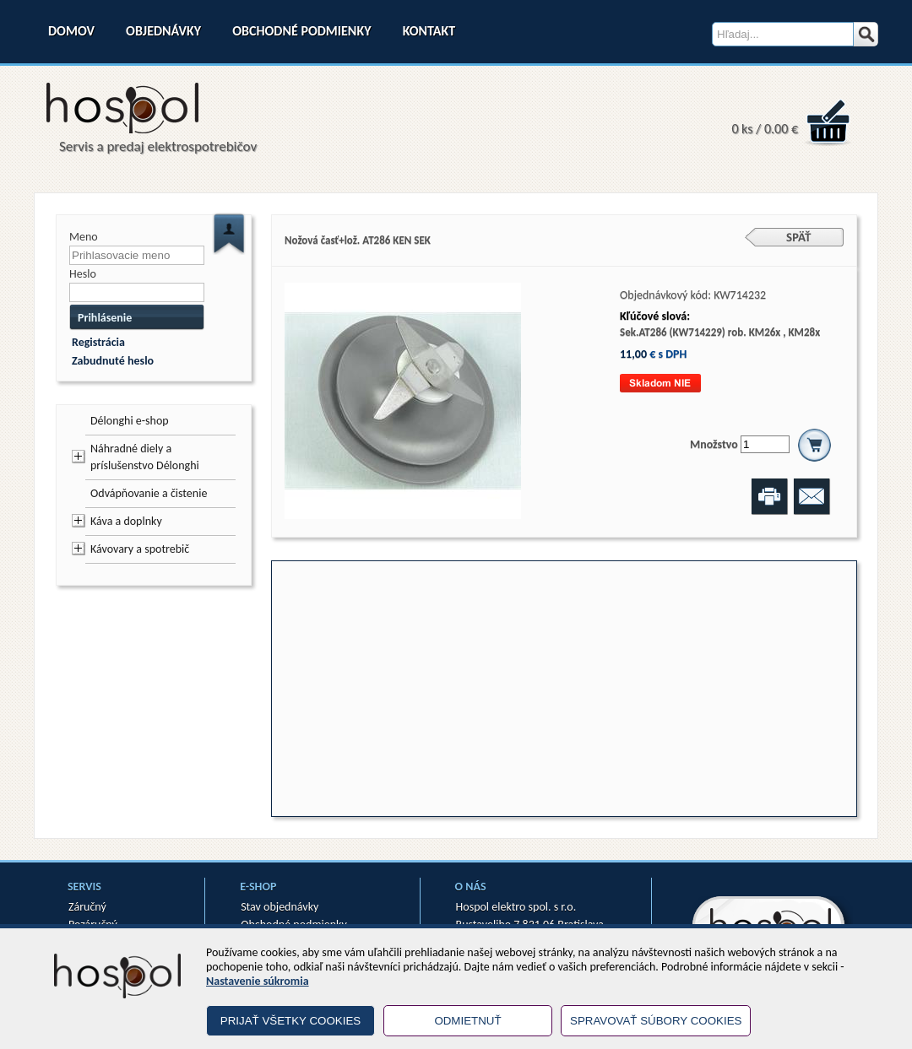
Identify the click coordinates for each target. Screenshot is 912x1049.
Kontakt (429, 31)
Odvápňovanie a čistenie (148, 493)
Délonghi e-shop (129, 421)
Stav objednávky (279, 907)
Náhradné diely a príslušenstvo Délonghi (144, 457)
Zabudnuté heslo (113, 361)
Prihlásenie (105, 318)
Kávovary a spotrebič (139, 549)
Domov (71, 31)
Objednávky (163, 31)
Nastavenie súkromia (257, 981)
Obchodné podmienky (301, 31)
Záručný (87, 907)
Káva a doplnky (126, 521)
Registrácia (98, 342)
